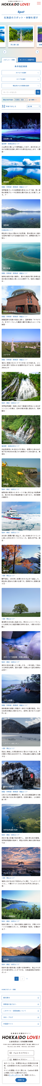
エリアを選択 (27, 79)
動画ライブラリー (19, 1059)
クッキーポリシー (15, 1075)
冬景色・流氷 (21, 100)
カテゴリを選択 (27, 73)
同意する (21, 1080)
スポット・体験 (9, 60)
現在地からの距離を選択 (26, 86)
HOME (4, 989)
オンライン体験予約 (27, 60)
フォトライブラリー (19, 1053)
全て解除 (33, 99)
